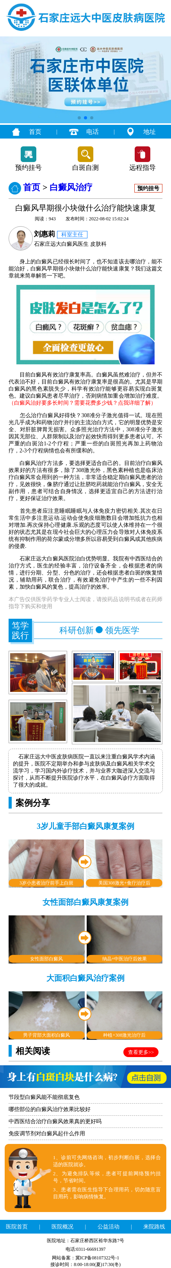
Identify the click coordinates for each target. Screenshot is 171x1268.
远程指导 (142, 167)
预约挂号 (28, 167)
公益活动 (108, 1227)
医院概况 (62, 1227)
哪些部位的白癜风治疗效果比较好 (50, 1109)
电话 (92, 131)
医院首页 (17, 1227)
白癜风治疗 (71, 187)
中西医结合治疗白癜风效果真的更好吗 (55, 1121)
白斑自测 (85, 167)
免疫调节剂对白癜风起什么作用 (47, 1134)
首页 (35, 131)
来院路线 (154, 1227)
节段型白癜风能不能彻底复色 (44, 1097)
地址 (149, 131)
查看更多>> (141, 1052)
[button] (79, 117)
